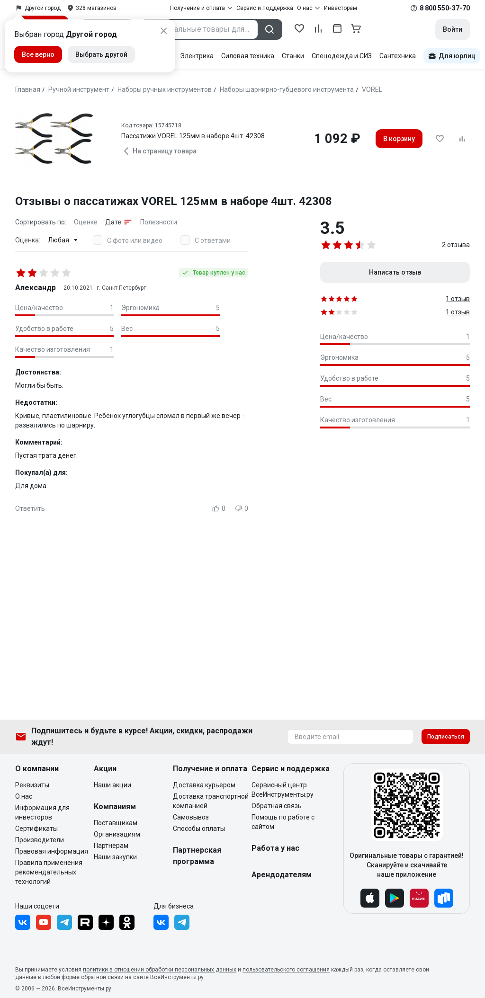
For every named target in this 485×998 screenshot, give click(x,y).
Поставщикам (115, 823)
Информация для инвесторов (42, 812)
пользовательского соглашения (286, 969)
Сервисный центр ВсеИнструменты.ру (282, 789)
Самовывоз (191, 817)
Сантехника (397, 56)
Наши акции (112, 785)
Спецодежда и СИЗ (342, 56)
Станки (293, 56)
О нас (23, 796)
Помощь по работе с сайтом (282, 821)
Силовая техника (247, 56)
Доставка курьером (204, 785)
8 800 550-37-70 (445, 8)
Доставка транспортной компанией (211, 801)
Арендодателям (281, 874)
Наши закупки (115, 857)
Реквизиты (32, 785)
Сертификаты (36, 828)
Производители (39, 840)
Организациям (117, 834)
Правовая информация (51, 851)
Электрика (197, 56)
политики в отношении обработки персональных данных (159, 969)
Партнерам (111, 845)
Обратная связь (276, 806)
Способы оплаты (199, 828)
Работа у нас (275, 848)
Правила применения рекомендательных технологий (48, 872)
